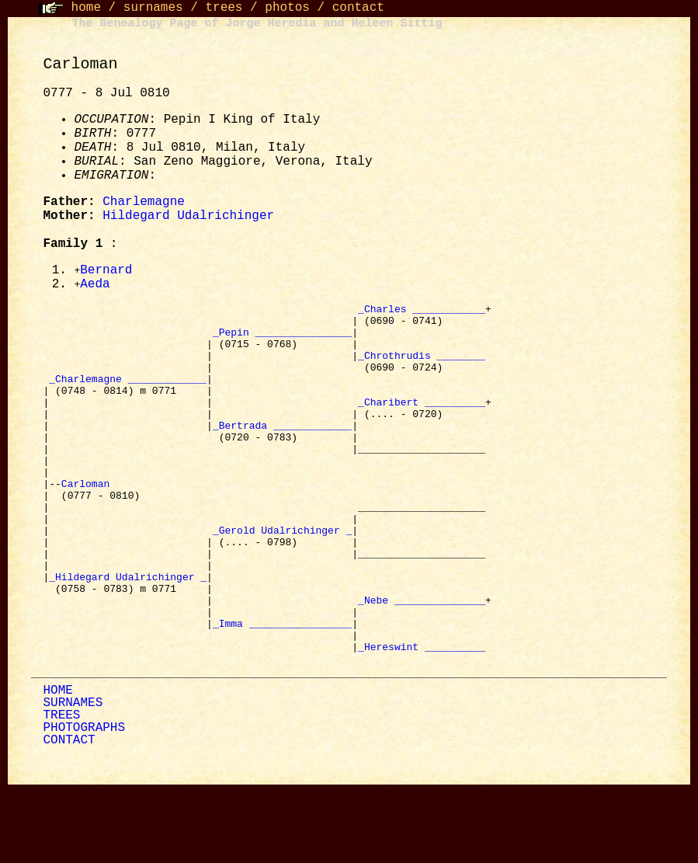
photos (287, 8)
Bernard (106, 271)
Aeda (94, 286)
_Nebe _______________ (421, 662)
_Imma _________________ (282, 690)
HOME (57, 764)
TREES (61, 789)
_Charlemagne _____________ (128, 396)
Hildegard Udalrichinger (188, 216)
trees (223, 8)
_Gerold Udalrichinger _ (282, 578)
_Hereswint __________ (421, 718)
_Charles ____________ (421, 312)
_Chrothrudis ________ (421, 368)
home (86, 8)
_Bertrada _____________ (282, 452)
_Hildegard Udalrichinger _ (128, 634)
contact (358, 8)
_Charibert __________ (421, 424)
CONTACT (69, 814)
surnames (153, 8)
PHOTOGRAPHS (84, 802)
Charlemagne (143, 202)
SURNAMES (72, 777)
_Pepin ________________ (282, 340)
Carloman (88, 522)
